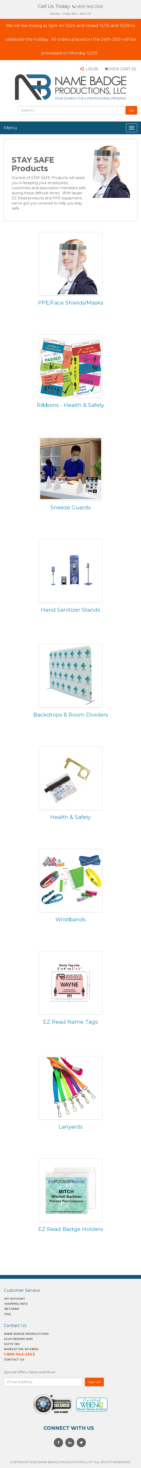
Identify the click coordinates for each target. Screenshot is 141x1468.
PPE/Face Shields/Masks (70, 302)
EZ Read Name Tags (70, 1022)
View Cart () (120, 69)
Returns (11, 1309)
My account (14, 1298)
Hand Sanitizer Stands (70, 610)
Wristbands (70, 919)
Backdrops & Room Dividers (70, 714)
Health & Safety (70, 817)
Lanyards (71, 1126)
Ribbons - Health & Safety (70, 405)
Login (89, 69)
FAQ (7, 1314)
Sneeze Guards (71, 507)
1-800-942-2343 (87, 6)
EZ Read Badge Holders (70, 1229)
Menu (10, 128)
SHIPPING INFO (16, 1304)
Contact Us (14, 1359)
